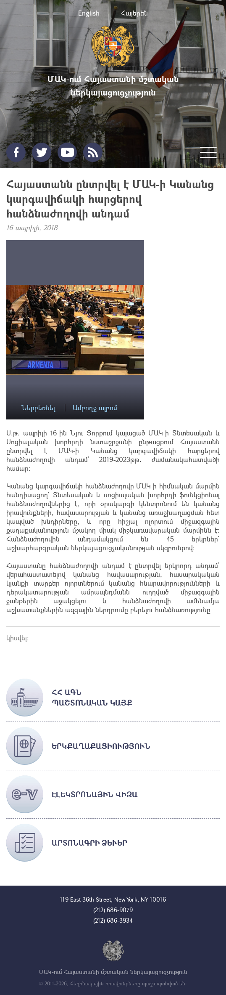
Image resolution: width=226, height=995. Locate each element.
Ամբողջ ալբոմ (95, 407)
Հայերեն (134, 12)
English (89, 12)
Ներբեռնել (38, 407)
